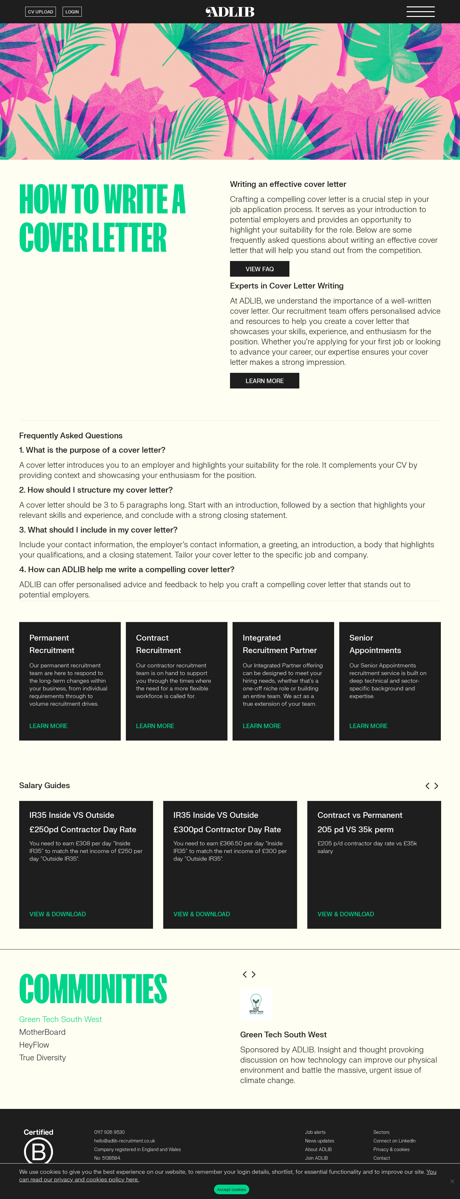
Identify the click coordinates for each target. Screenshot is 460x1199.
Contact (381, 1158)
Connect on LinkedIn (394, 1141)
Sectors (381, 1132)
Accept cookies (231, 1189)
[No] (452, 1181)
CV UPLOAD (40, 12)
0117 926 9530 (109, 1132)
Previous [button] (427, 786)
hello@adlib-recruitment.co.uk (124, 1141)
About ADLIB (318, 1150)
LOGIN (72, 12)
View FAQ (260, 269)
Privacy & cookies (391, 1150)
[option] (86, 865)
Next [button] (436, 786)
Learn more (265, 381)
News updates (319, 1141)
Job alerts (315, 1132)
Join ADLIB (316, 1158)
